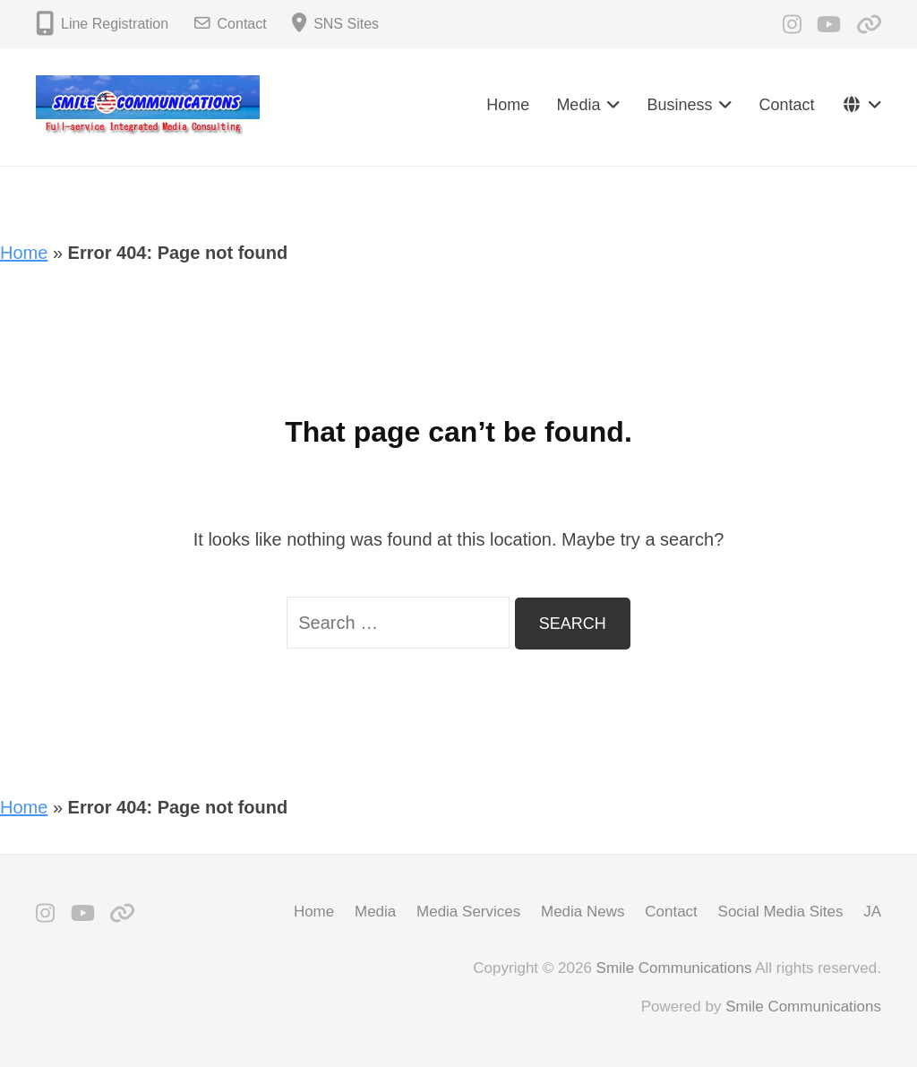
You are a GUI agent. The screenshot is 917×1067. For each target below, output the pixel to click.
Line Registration (114, 23)
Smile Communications (674, 968)
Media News (583, 911)
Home (507, 105)
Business (679, 105)
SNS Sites (346, 23)
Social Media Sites (781, 911)
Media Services (468, 911)
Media (578, 105)
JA (872, 911)
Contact (242, 23)
